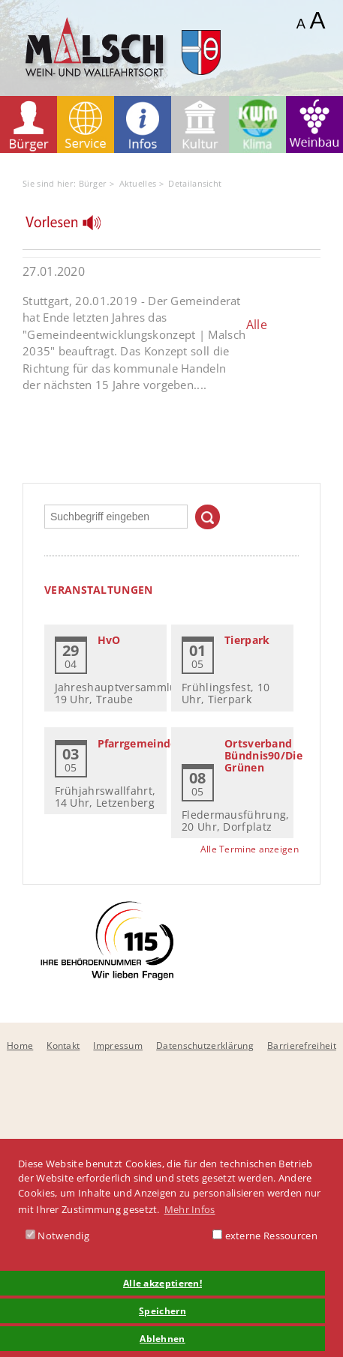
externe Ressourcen (264, 1235)
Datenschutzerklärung (205, 1045)
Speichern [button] (162, 1311)
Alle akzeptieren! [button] (162, 1283)
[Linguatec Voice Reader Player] (72, 226)
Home (20, 1045)
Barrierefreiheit (301, 1045)
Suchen (207, 517)
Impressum (118, 1045)
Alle (256, 324)
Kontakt (63, 1045)
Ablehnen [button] (162, 1338)
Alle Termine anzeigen (249, 849)
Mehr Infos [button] (189, 1209)
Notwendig (57, 1235)
